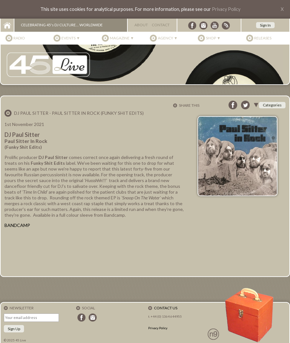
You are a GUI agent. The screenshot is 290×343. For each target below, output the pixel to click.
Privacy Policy (226, 9)
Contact (161, 24)
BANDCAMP (17, 225)
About (141, 24)
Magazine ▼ (122, 38)
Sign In (265, 25)
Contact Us (165, 307)
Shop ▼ (213, 38)
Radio (19, 38)
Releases (262, 38)
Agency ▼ (168, 38)
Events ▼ (70, 38)
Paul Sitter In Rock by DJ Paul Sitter (94, 252)
